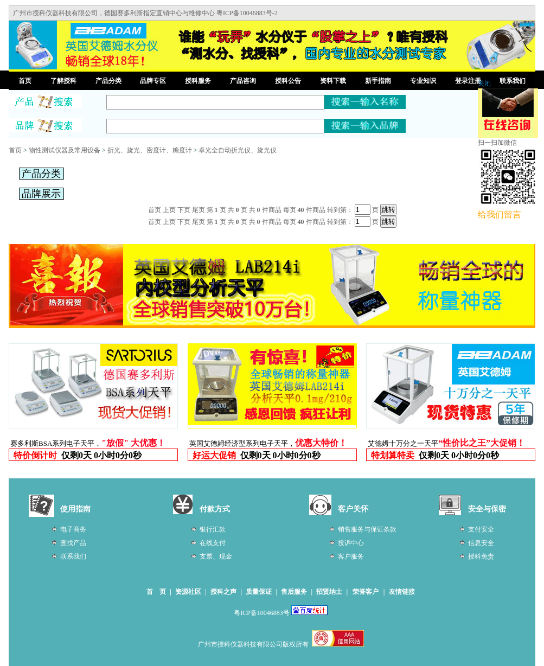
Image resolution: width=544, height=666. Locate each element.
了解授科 (63, 81)
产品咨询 (243, 81)
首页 (24, 81)
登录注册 (468, 81)
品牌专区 (153, 81)
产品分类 (108, 81)
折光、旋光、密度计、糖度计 (149, 150)
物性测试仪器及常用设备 (64, 150)
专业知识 (423, 81)
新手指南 (378, 81)
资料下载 (333, 81)
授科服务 (198, 81)
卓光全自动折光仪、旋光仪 (238, 150)
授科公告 (288, 81)
